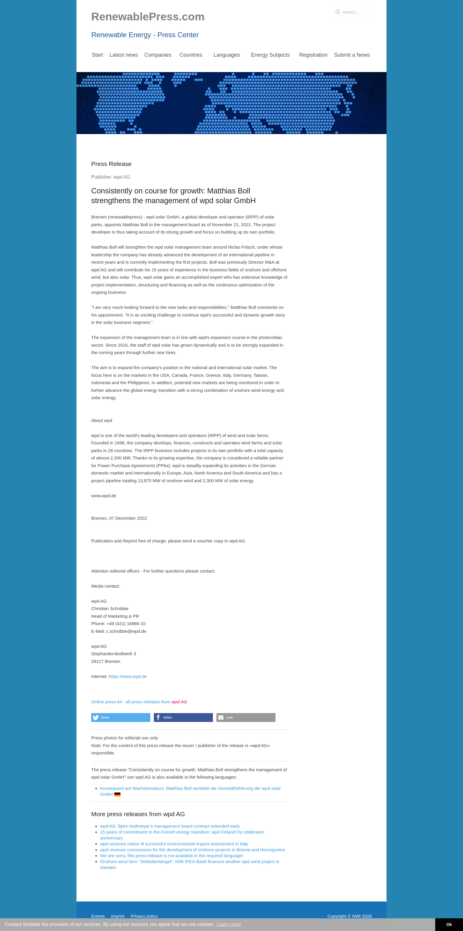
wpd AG (122, 177)
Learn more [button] (229, 924)
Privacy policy (144, 916)
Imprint (118, 916)
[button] (120, 717)
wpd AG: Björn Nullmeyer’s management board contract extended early (170, 826)
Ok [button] (449, 924)
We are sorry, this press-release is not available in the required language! (171, 855)
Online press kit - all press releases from (139, 701)
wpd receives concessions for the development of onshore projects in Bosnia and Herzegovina (192, 849)
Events (98, 916)
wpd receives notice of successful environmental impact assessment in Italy (174, 843)
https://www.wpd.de (128, 676)
